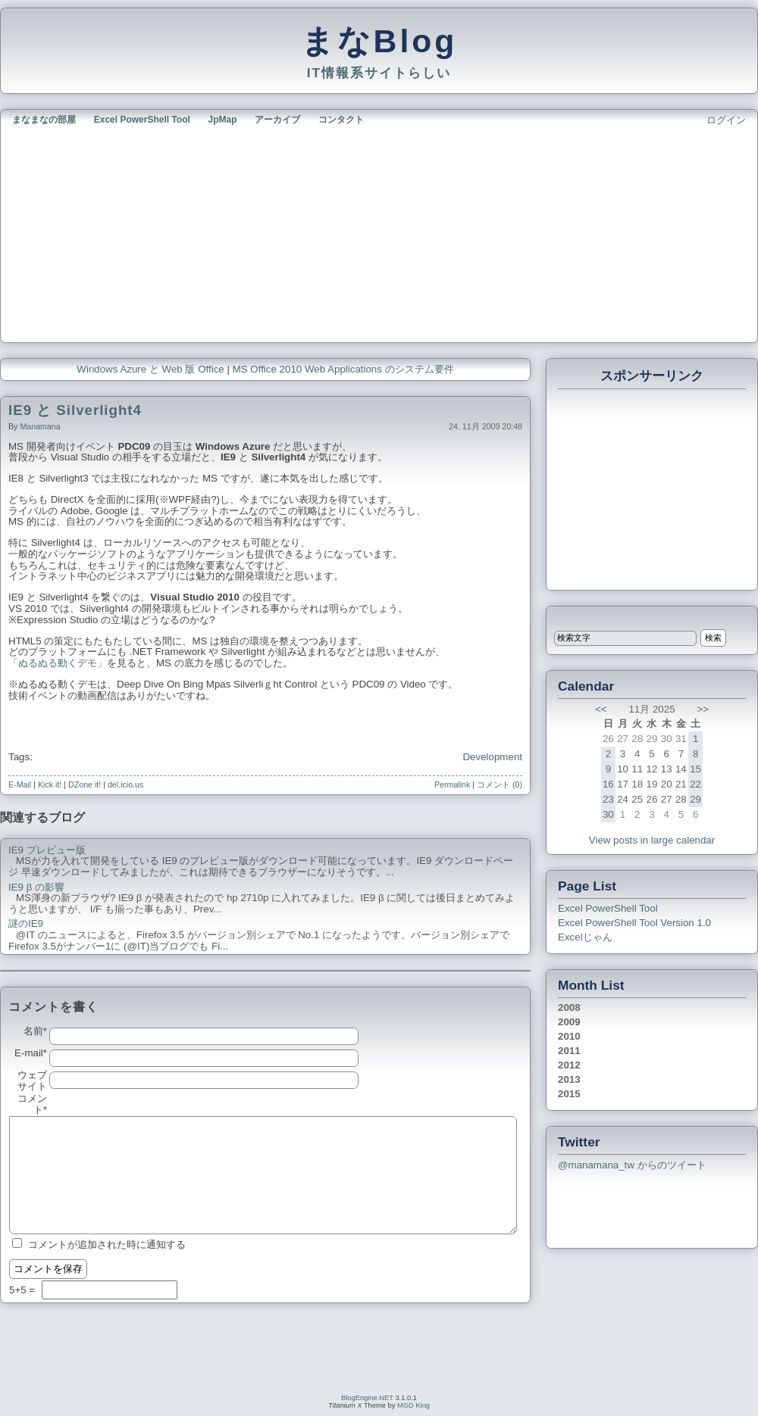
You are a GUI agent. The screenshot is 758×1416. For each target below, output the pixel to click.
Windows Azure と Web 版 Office (150, 369)
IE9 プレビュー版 (47, 850)
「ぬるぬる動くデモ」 (57, 663)
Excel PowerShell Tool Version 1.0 (634, 922)
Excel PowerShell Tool (142, 119)
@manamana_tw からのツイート (632, 1165)
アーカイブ (277, 119)
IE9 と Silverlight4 (75, 410)
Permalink (452, 784)
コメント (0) (499, 784)
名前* (35, 1031)
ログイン (726, 120)
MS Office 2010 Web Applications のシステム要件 (343, 369)
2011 (569, 1050)
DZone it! (84, 784)
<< (601, 709)
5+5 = (23, 1290)
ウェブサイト (32, 1081)
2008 (569, 1007)
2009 (569, 1022)
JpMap (222, 119)
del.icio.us (125, 784)
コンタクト (341, 119)
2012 (569, 1065)
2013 (569, 1079)
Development (492, 757)
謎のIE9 (25, 924)
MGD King (413, 1405)
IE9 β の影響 (36, 887)
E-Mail (19, 784)
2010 (569, 1036)
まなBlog (379, 41)
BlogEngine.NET (367, 1398)
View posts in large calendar (652, 840)
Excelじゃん (585, 937)
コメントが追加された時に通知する (107, 1244)
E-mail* (30, 1053)
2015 (569, 1093)
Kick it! (49, 784)
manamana (40, 426)
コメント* (32, 1104)
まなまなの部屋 (44, 119)
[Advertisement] (189, 232)
